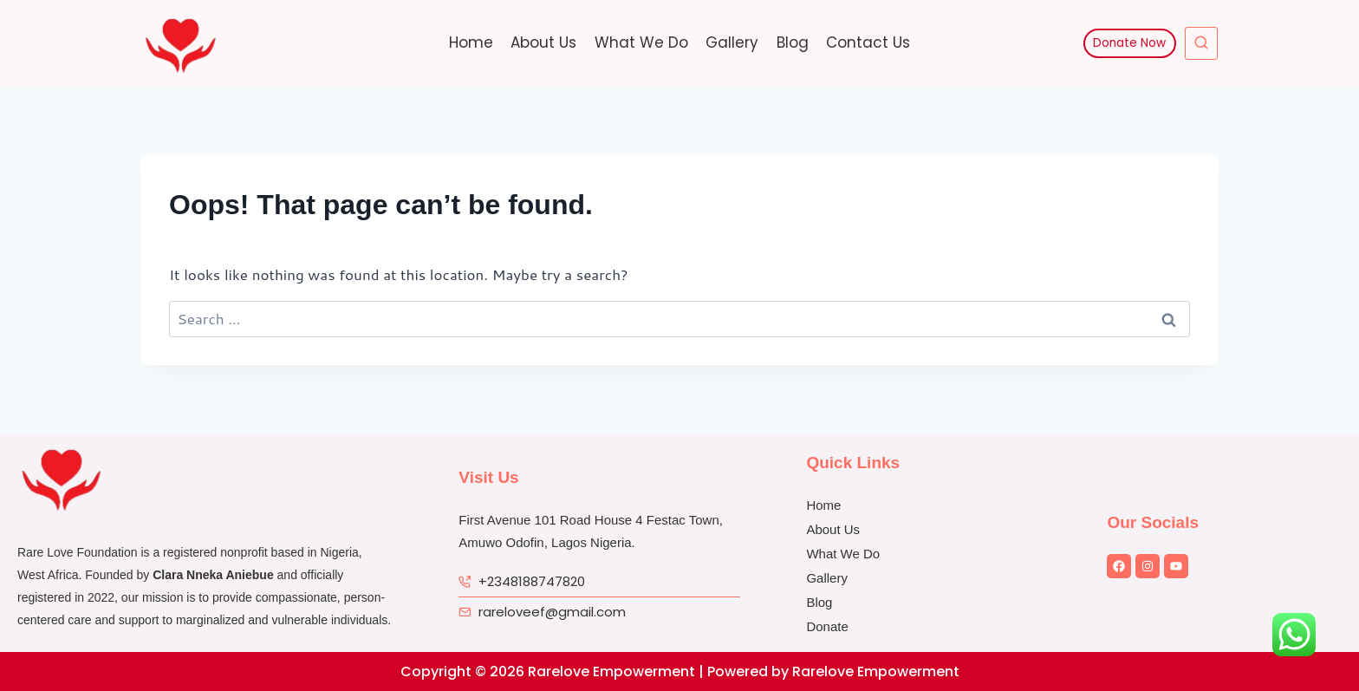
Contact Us (868, 42)
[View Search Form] (1201, 43)
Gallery (732, 42)
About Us (543, 42)
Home (471, 42)
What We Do (641, 42)
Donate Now (1129, 43)
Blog (793, 42)
